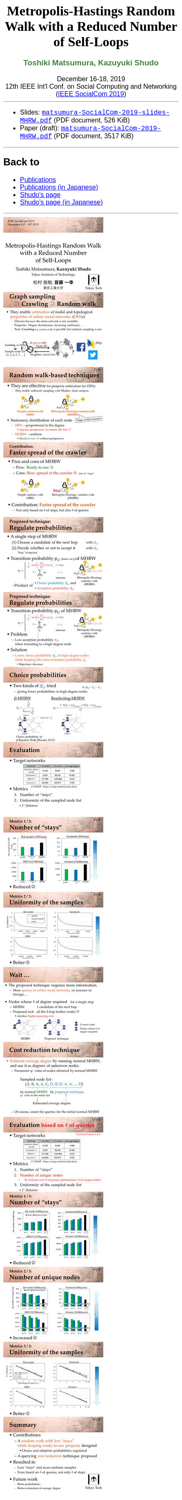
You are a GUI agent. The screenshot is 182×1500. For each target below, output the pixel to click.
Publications (38, 184)
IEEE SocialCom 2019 (91, 93)
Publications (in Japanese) (59, 192)
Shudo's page (40, 199)
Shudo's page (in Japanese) (61, 207)
